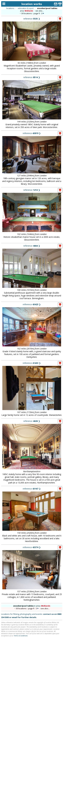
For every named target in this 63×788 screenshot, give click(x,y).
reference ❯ (31, 18)
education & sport (26, 8)
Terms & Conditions (21, 636)
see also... (39, 11)
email (14, 617)
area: (27, 11)
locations (10, 8)
